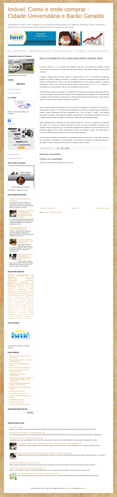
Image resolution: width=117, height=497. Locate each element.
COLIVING (10, 301)
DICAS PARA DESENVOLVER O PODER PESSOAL (19, 370)
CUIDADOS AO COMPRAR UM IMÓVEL (24, 307)
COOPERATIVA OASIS (13, 305)
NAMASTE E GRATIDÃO (17, 391)
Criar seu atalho (11, 124)
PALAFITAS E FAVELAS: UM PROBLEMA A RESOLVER (26, 438)
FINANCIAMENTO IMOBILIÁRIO (17, 293)
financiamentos (12, 288)
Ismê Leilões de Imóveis (13, 154)
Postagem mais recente (47, 208)
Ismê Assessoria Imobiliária (14, 89)
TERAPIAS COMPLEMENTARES (19, 404)
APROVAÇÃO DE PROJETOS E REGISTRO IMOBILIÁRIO (27, 432)
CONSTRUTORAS (22, 290)
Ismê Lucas (10, 118)
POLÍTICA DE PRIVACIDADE (97, 51)
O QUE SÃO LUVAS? (16, 427)
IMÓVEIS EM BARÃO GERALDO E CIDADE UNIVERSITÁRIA (20, 384)
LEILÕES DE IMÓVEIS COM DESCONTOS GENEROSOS (18, 228)
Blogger (83, 488)
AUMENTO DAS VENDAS (22, 297)
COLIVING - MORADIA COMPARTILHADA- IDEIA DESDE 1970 (25, 241)
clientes (55, 67)
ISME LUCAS (30, 293)
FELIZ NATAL (22, 310)
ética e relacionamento (26, 318)
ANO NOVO (11, 297)
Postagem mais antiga (102, 208)
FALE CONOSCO (80, 51)
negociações (11, 290)
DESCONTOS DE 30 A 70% (17, 308)
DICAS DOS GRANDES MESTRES (20, 368)
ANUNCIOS (20, 291)
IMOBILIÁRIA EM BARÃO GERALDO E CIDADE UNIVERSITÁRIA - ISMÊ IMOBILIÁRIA (21, 379)
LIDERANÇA (22, 312)
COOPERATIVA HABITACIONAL (24, 303)
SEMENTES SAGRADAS (17, 400)
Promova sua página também (15, 93)
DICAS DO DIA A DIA (25, 286)
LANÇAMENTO (11, 312)
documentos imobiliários (26, 288)
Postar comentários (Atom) (53, 212)
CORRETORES (96, 84)
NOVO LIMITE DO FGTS (26, 314)
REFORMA (10, 316)
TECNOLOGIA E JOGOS (17, 402)
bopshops (69, 488)
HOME (8, 51)
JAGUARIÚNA (30, 310)
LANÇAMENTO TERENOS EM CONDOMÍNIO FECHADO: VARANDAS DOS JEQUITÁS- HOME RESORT (25, 214)
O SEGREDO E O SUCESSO (18, 393)
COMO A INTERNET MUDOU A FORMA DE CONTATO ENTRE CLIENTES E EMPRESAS (44, 453)
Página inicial (75, 208)
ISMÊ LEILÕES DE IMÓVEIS (63, 51)
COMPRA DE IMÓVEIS (19, 301)
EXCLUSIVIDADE (29, 291)
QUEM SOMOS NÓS (19, 51)
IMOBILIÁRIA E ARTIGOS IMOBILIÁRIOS (17, 374)
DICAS (11, 275)
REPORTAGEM (19, 316)
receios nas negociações (27, 295)
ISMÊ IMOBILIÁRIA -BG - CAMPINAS (40, 51)
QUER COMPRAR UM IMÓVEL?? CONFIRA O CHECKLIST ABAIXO (38, 473)
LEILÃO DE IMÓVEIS (14, 295)
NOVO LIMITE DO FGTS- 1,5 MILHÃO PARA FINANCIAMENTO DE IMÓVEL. (25, 257)
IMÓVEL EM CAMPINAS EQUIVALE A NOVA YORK (25, 463)
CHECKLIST (31, 299)
